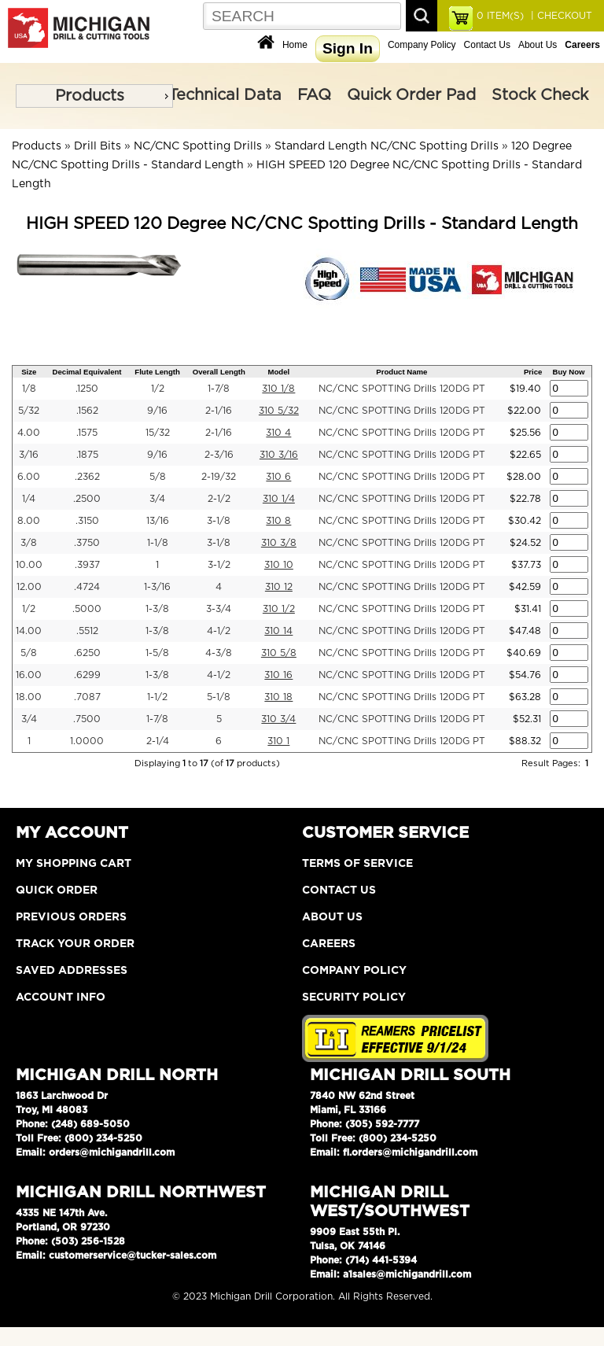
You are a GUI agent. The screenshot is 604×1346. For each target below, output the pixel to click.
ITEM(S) (500, 15)
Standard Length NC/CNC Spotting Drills (386, 146)
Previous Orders (71, 917)
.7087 (87, 697)
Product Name (401, 371)
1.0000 (87, 741)
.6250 (87, 653)
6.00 (28, 476)
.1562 (87, 410)
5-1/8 (218, 697)
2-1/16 (218, 410)
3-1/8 (218, 520)
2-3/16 (219, 454)
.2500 (87, 498)
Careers (328, 944)
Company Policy (422, 44)
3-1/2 (219, 565)
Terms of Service (357, 863)
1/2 (157, 388)
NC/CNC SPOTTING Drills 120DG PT (402, 388)
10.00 (29, 565)
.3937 (87, 565)
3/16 (29, 454)
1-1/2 (157, 697)
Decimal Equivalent (87, 371)
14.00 (29, 631)
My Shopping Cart (73, 863)
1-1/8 (157, 543)
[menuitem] (94, 96)
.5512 (87, 631)
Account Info (60, 997)
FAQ (314, 95)
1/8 (29, 388)
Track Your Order (75, 944)
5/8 (157, 476)
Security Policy (354, 997)
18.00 (29, 697)
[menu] (94, 96)
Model (279, 371)
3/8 (28, 543)
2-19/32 (218, 476)
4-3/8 (218, 653)
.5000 (86, 609)
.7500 (87, 719)
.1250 (87, 388)
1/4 (28, 498)
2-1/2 (219, 498)
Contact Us (487, 44)
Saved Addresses (71, 970)
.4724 (87, 587)
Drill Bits (97, 146)
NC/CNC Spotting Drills (198, 146)
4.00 (28, 432)
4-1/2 (218, 631)
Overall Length (219, 371)
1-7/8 (219, 388)
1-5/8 (157, 653)
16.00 (29, 675)
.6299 (87, 675)
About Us (537, 44)
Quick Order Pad (411, 95)
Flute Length (157, 371)
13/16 (157, 520)
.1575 (87, 432)
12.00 (29, 587)
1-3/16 (157, 587)
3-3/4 (218, 609)
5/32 (28, 410)
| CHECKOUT (560, 15)
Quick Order (57, 890)
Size (28, 371)
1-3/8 (157, 609)
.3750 (87, 543)
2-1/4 (157, 741)
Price (533, 371)
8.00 (28, 520)
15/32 (157, 432)
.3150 (87, 520)
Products (89, 96)
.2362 (87, 476)
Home (295, 44)
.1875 (87, 454)
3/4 (157, 498)
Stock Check (540, 95)
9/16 (157, 410)
